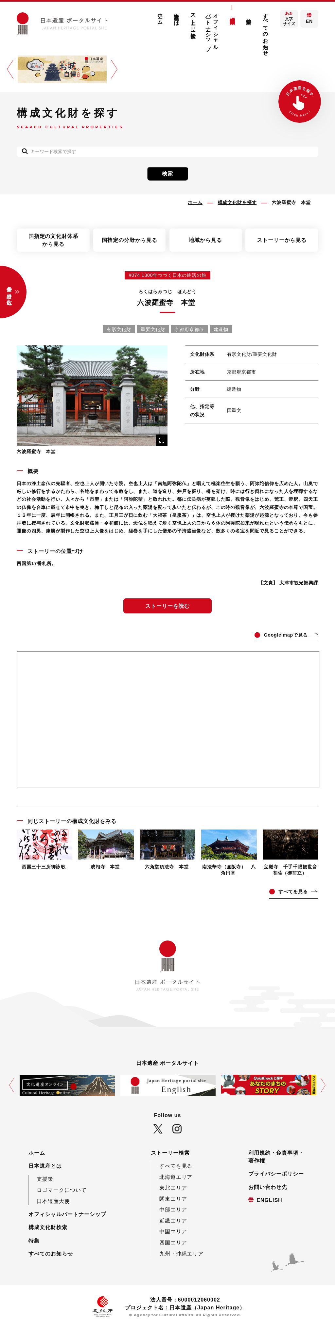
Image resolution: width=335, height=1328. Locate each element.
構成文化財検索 (232, 14)
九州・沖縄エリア (181, 1254)
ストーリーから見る (282, 240)
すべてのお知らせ (265, 32)
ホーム (160, 16)
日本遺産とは (177, 17)
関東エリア (173, 1199)
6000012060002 (199, 1300)
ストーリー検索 (193, 20)
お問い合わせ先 (267, 1187)
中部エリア (173, 1209)
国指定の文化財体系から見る (53, 240)
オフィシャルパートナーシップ (212, 29)
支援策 (45, 1179)
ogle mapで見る (286, 635)
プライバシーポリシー (276, 1174)
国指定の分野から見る (129, 240)
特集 (249, 15)
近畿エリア (173, 1221)
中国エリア (173, 1231)
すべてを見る (176, 1166)
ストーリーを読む (167, 606)
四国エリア (173, 1242)
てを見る (293, 891)
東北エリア (173, 1188)
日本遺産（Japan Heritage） (207, 1307)
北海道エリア (176, 1177)
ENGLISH (269, 1200)
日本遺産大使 (53, 1201)
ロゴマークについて (62, 1190)
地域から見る (205, 240)
